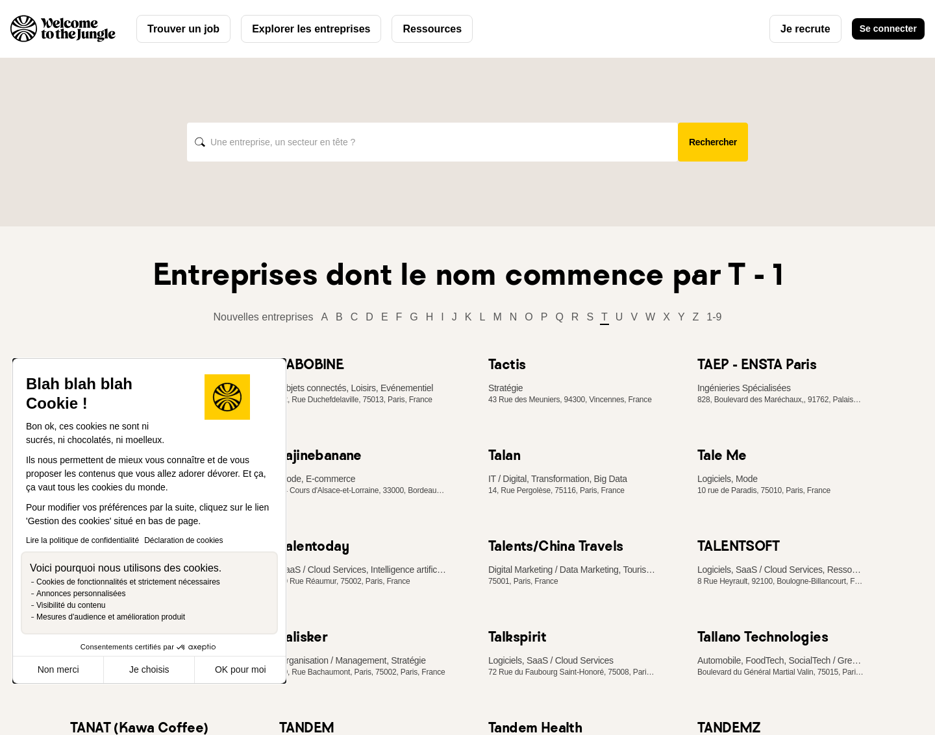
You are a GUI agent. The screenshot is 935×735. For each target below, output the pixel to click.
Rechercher (713, 142)
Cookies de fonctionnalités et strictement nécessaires (128, 581)
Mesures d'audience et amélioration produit (110, 616)
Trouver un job (183, 28)
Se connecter (881, 28)
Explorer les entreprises (311, 28)
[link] (363, 364)
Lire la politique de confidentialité (82, 540)
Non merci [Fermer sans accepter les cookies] (58, 669)
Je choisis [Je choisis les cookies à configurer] (149, 669)
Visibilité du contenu (71, 605)
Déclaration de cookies (183, 540)
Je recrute (792, 28)
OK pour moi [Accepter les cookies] (240, 669)
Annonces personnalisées (80, 593)
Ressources (432, 28)
